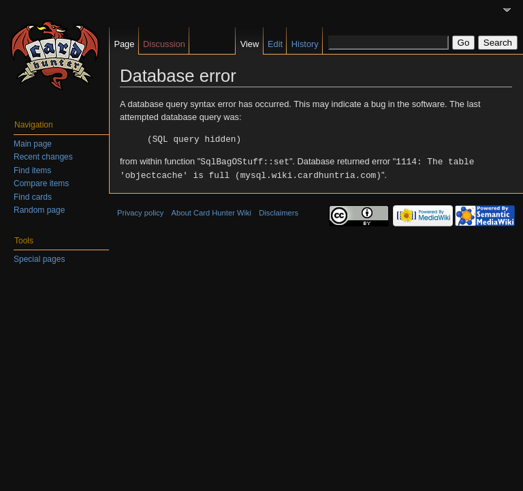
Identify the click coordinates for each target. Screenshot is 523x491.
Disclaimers (278, 211)
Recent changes (43, 157)
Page (124, 44)
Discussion (164, 44)
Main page (33, 144)
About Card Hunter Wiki (212, 211)
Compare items (41, 183)
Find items (32, 170)
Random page (39, 210)
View (249, 44)
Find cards (33, 197)
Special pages (39, 259)
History (305, 44)
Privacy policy (140, 211)
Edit (275, 44)
